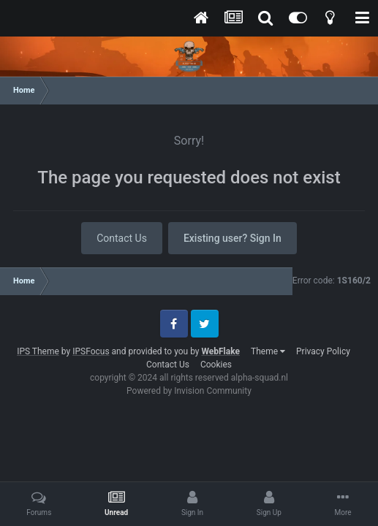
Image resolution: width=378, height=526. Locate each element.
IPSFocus (90, 351)
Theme (268, 351)
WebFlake (220, 351)
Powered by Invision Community (189, 391)
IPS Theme (38, 351)
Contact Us (122, 238)
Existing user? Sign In (232, 238)
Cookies (216, 364)
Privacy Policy (323, 351)
